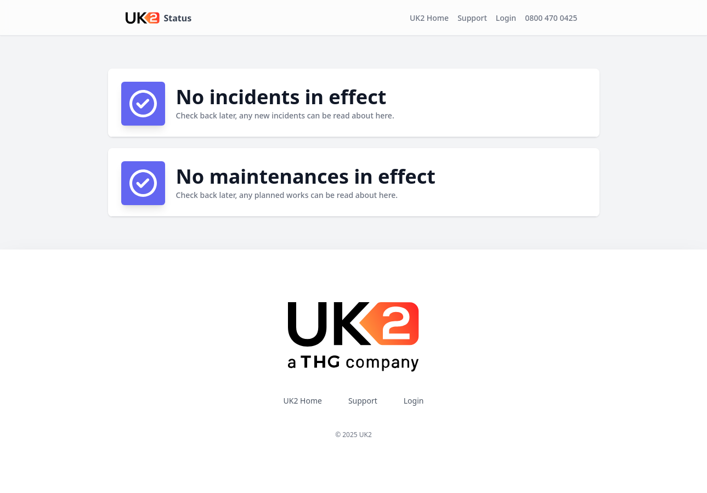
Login (506, 18)
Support (472, 18)
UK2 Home (429, 18)
